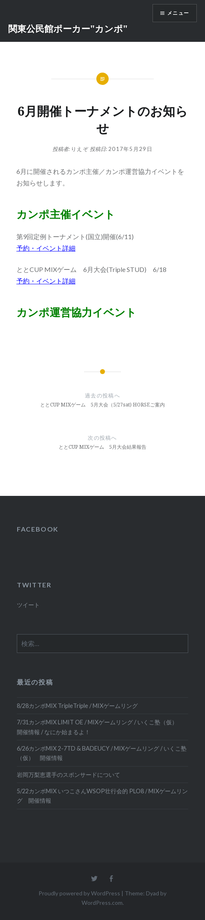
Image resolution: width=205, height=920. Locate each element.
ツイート (28, 604)
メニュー (178, 13)
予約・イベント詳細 (45, 248)
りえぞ (80, 149)
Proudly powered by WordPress (79, 893)
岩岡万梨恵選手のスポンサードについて (68, 774)
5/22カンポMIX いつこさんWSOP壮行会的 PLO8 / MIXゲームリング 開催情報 (102, 796)
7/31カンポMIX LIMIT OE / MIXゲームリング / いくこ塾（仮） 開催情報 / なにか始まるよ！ (100, 727)
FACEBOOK (38, 529)
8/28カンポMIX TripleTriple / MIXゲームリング (77, 705)
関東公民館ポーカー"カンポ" (68, 28)
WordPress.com (102, 902)
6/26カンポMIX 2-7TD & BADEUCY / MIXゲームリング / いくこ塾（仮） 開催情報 (102, 753)
